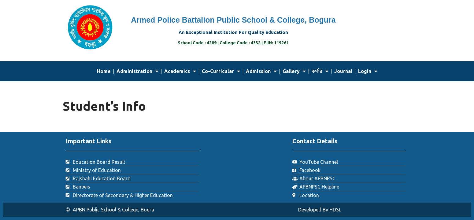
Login (367, 71)
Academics (180, 71)
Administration (137, 71)
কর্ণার (320, 71)
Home (104, 71)
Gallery (294, 71)
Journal (343, 71)
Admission (261, 71)
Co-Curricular (221, 71)
